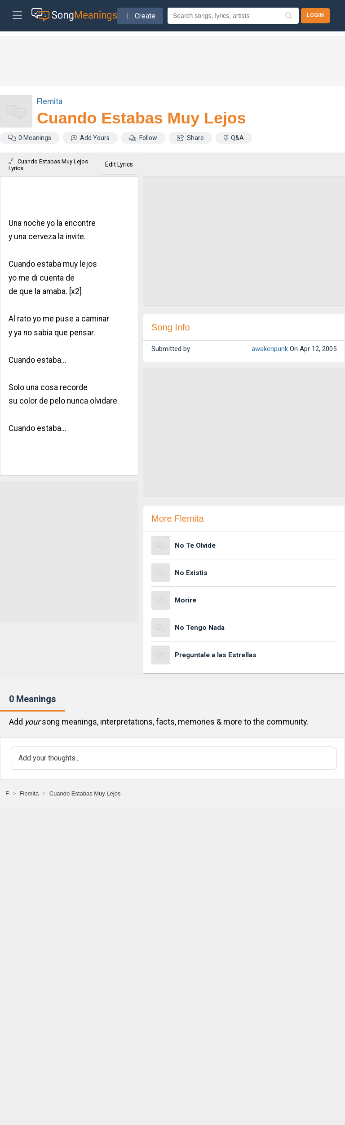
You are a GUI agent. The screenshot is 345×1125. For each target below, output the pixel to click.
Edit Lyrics (119, 164)
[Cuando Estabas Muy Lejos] (85, 793)
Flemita (49, 101)
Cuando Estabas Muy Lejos (141, 118)
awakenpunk (270, 349)
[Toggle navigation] (17, 16)
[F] (7, 793)
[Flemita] (29, 793)
